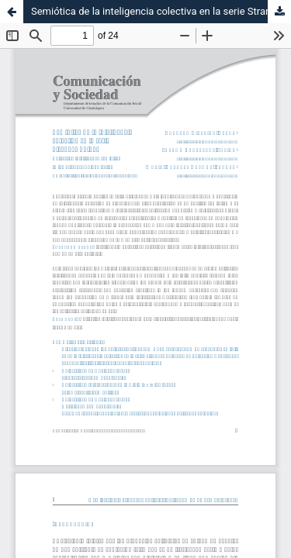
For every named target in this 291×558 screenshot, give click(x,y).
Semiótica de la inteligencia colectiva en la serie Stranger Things (161, 11)
